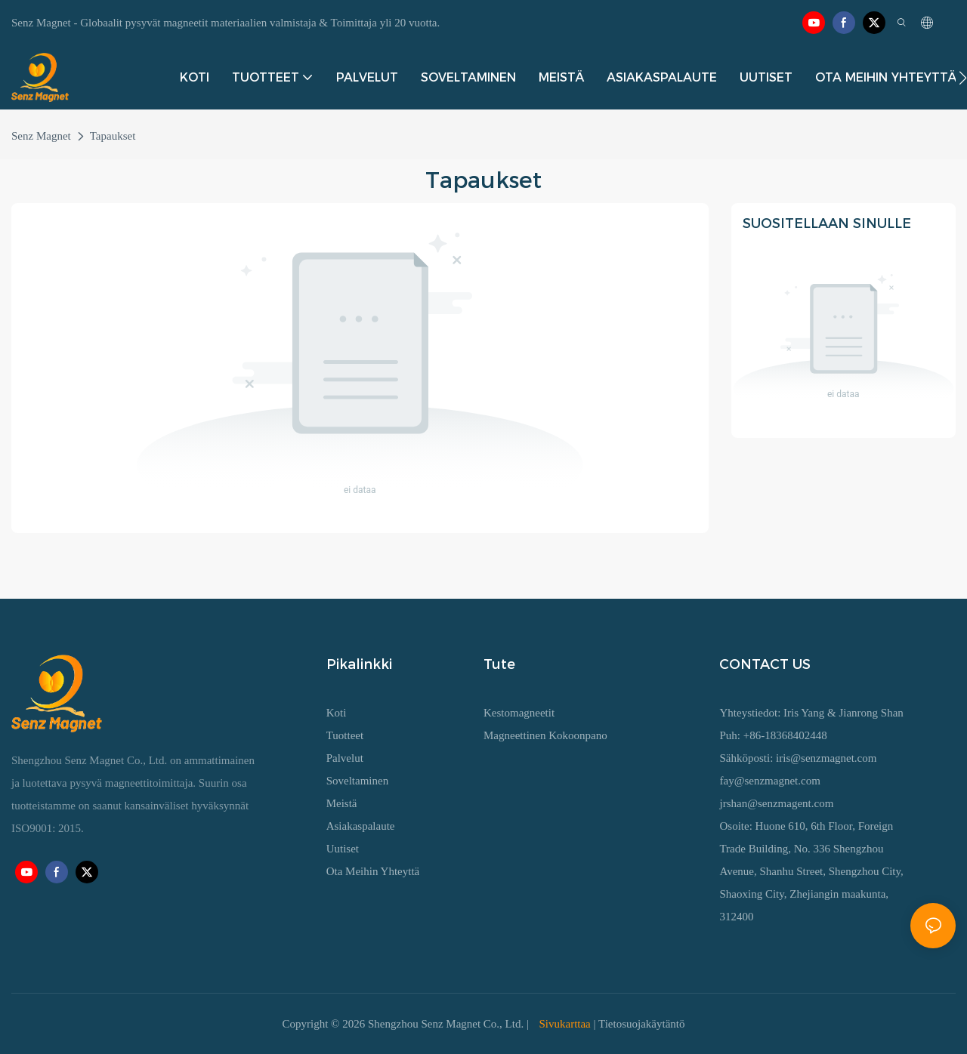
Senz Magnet (41, 136)
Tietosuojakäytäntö (641, 1024)
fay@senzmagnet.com (769, 781)
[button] (963, 78)
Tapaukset (113, 136)
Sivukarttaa (565, 1024)
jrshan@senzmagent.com (776, 803)
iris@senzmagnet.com (826, 758)
